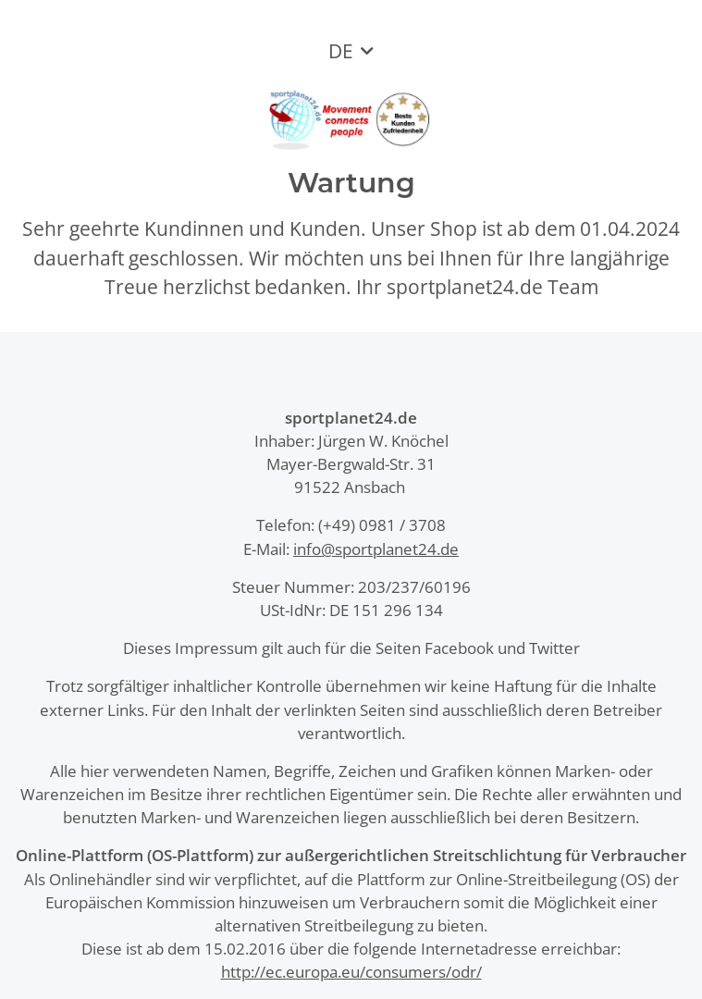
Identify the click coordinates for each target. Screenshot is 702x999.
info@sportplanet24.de (376, 549)
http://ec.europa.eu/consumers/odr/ (351, 971)
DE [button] (340, 51)
